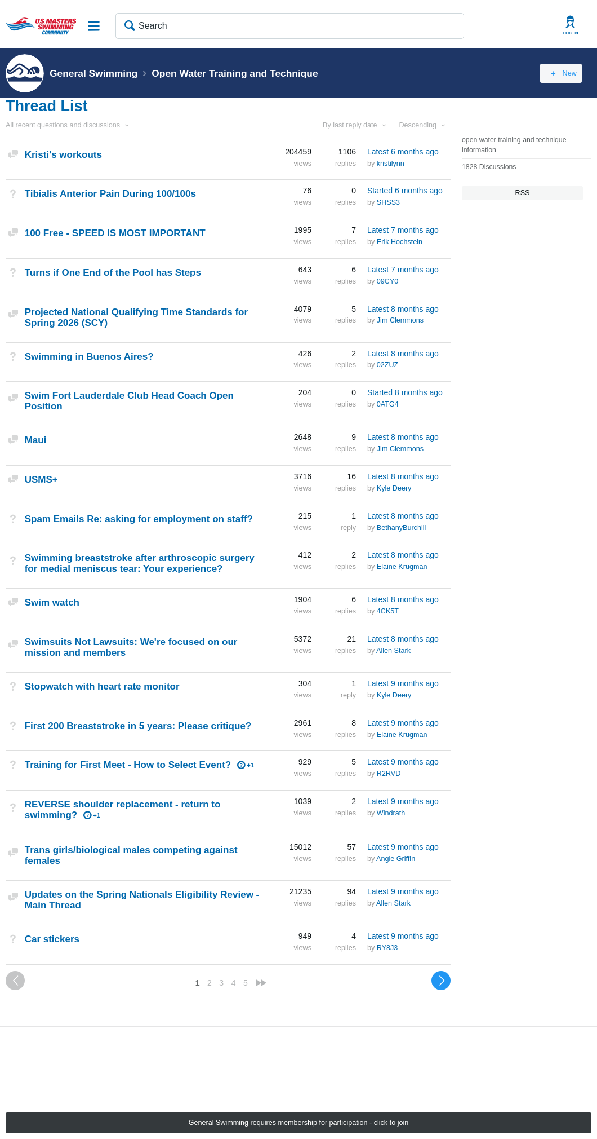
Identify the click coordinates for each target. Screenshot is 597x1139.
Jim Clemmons (400, 320)
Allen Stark (393, 651)
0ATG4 (388, 404)
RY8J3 (387, 948)
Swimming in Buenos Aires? (89, 356)
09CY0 (388, 281)
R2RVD (388, 774)
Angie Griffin (395, 859)
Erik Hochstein (399, 242)
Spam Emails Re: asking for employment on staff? (139, 519)
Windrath (391, 813)
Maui (36, 440)
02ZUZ (388, 365)
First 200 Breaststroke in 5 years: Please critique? (138, 726)
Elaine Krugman (402, 567)
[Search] (290, 26)
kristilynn (390, 163)
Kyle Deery (394, 488)
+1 (250, 765)
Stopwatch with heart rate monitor (102, 686)
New (566, 73)
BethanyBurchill (401, 528)
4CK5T (388, 611)
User (570, 25)
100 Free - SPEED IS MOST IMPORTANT (115, 233)
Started (405, 190)
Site (94, 25)
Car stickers (52, 939)
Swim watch (52, 602)
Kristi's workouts (63, 154)
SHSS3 (388, 202)
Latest (403, 151)
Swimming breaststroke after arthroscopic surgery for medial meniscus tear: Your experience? (140, 563)
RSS (522, 193)
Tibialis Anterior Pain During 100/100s (110, 193)
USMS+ (41, 479)
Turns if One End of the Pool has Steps (113, 272)
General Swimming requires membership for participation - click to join (299, 1123)
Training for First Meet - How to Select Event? (128, 765)
